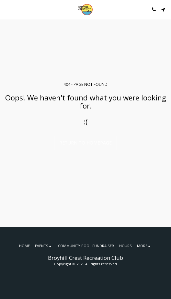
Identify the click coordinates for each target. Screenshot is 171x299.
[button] (7, 9)
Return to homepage (85, 143)
